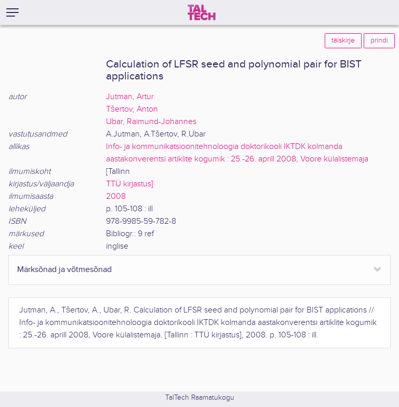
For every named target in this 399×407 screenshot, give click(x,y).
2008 (116, 196)
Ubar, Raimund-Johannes (151, 122)
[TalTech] (201, 12)
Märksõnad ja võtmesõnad (64, 270)
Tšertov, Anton (132, 109)
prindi (379, 40)
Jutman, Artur (130, 97)
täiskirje (343, 40)
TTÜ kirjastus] (129, 184)
